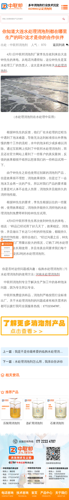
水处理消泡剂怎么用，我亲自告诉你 (39, 361)
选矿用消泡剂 (34, 423)
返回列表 (59, 45)
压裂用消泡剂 (11, 423)
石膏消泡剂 (57, 423)
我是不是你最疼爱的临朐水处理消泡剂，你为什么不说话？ (40, 351)
